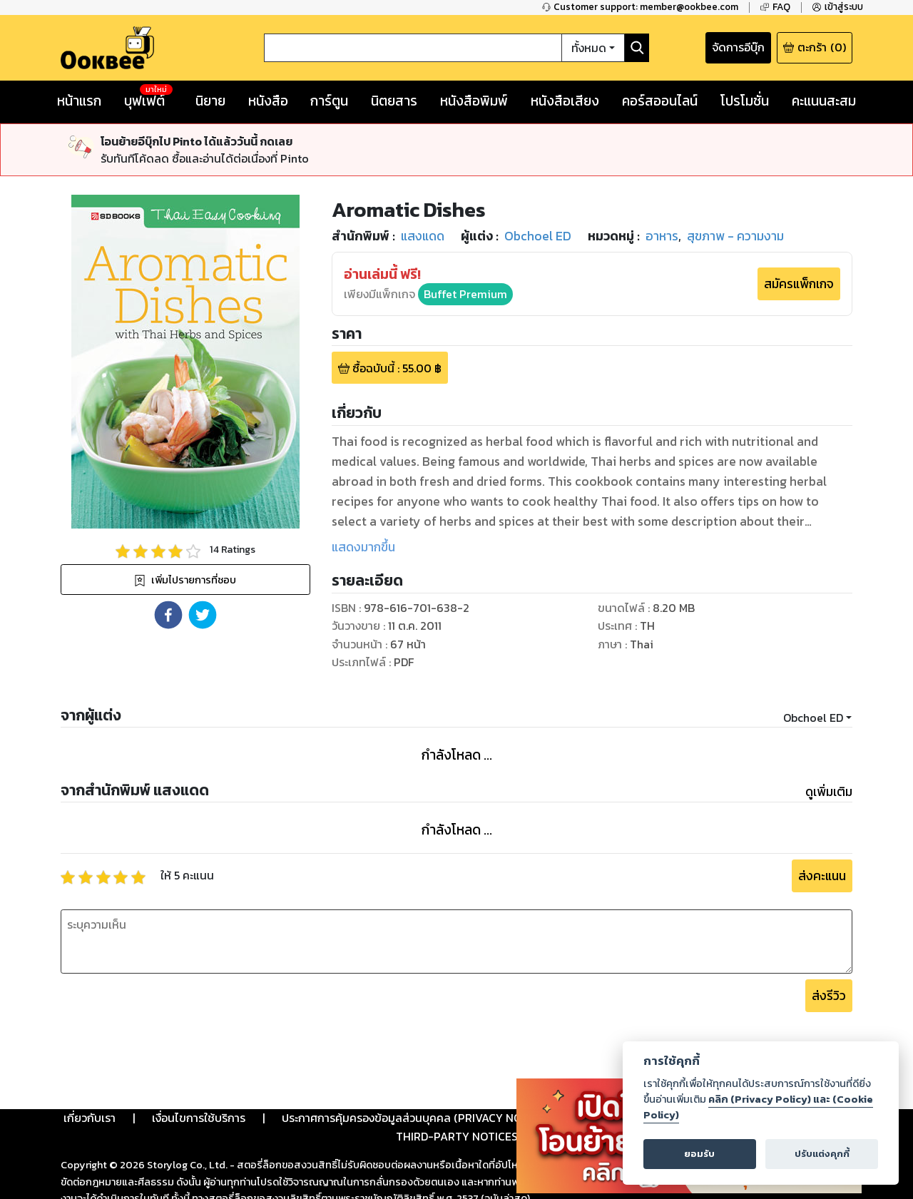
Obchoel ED (813, 717)
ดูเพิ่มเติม (828, 791)
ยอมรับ (699, 1153)
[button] (168, 615)
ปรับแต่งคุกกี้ (822, 1153)
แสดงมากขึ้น (363, 547)
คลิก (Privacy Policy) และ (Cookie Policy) (758, 1107)
